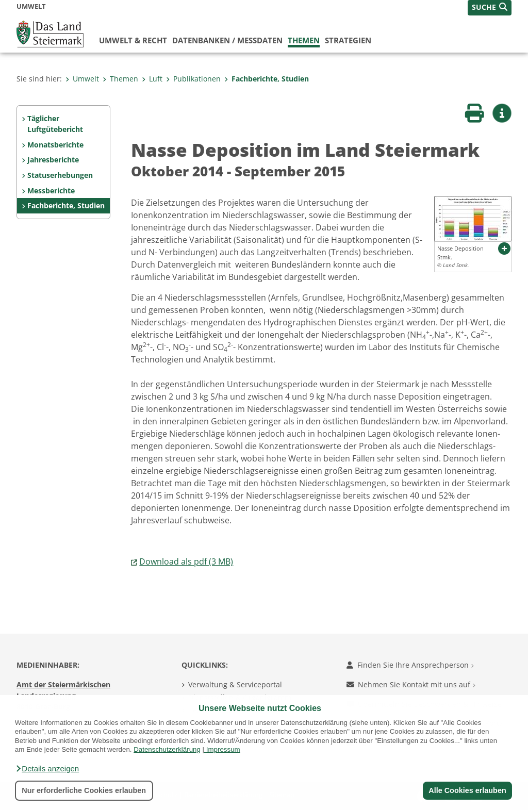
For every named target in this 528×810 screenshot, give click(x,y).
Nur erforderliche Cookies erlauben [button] (84, 790)
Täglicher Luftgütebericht (55, 124)
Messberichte (51, 190)
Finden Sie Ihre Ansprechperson (410, 665)
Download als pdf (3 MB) (186, 561)
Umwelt (82, 79)
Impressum (223, 749)
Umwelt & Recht (133, 40)
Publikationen (193, 79)
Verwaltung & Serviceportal (235, 684)
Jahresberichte (53, 159)
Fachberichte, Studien (266, 79)
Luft (152, 79)
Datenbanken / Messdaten (227, 40)
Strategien (348, 40)
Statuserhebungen (60, 175)
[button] (47, 769)
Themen (304, 40)
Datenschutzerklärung (167, 749)
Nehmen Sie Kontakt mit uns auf (410, 684)
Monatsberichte (55, 145)
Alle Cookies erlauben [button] (467, 790)
